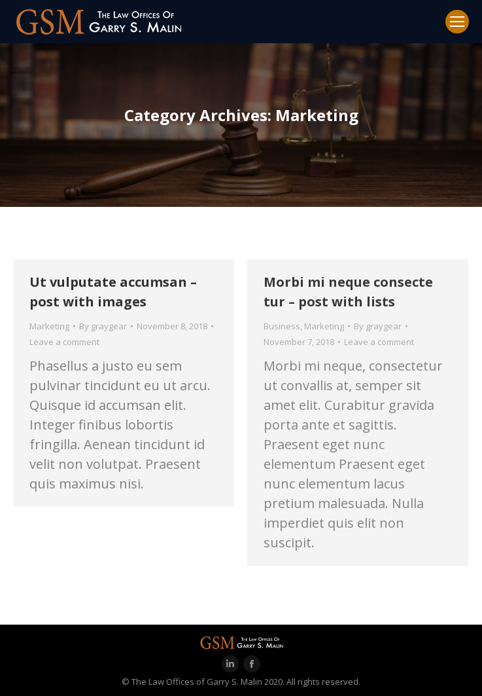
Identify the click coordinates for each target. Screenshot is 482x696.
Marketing (49, 326)
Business (282, 326)
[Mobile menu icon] (457, 21)
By (103, 326)
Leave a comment (64, 342)
